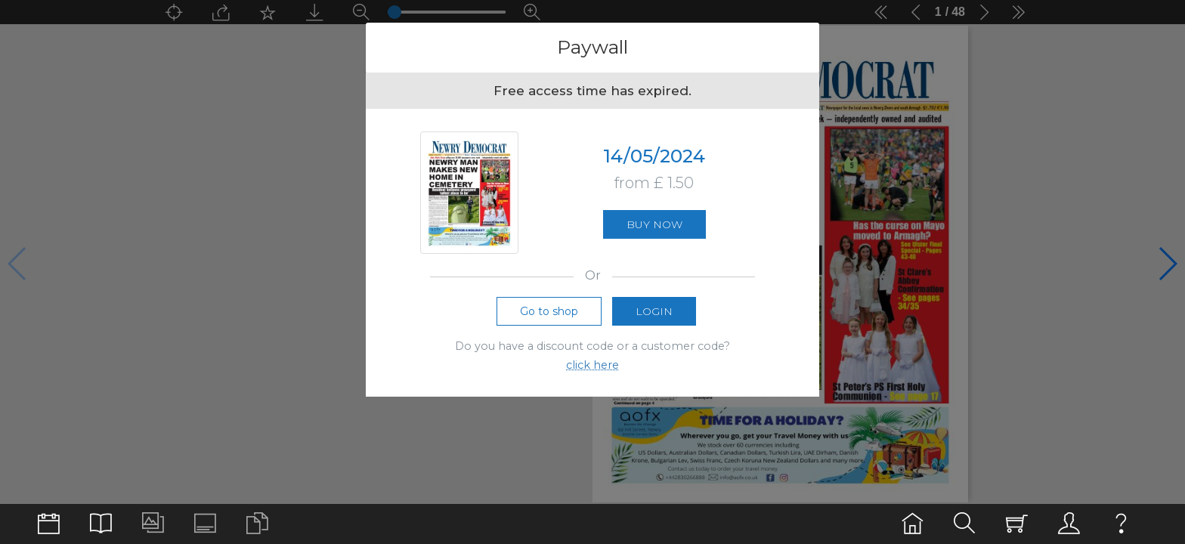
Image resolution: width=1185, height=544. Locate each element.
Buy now (654, 224)
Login (654, 311)
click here (592, 365)
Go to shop (549, 311)
